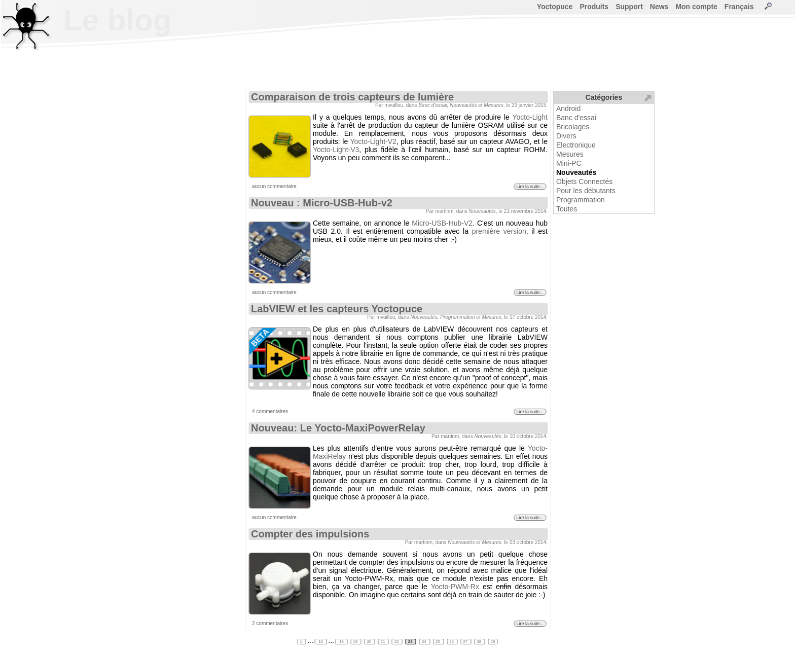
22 (397, 641)
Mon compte (696, 7)
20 (369, 641)
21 (383, 641)
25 (438, 641)
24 (424, 641)
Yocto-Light (530, 117)
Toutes (566, 209)
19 (355, 641)
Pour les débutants (586, 191)
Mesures (570, 154)
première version (499, 231)
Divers (566, 136)
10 (320, 641)
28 (479, 641)
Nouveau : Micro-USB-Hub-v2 (321, 202)
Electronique (576, 145)
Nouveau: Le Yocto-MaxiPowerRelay (338, 427)
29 (493, 641)
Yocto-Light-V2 (373, 141)
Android (568, 108)
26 (452, 641)
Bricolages (572, 127)
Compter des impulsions (310, 533)
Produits (594, 7)
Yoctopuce (555, 7)
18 (341, 641)
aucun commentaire (274, 186)
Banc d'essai (576, 118)
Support (629, 7)
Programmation (580, 200)
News (659, 7)
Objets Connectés (584, 181)
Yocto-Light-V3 (336, 150)
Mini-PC (569, 163)
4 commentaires (270, 411)
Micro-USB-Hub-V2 (442, 223)
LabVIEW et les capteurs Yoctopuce (336, 308)
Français (739, 7)
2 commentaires (270, 623)
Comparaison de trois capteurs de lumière (352, 96)
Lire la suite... (530, 186)
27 (465, 641)
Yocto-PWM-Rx (455, 587)
